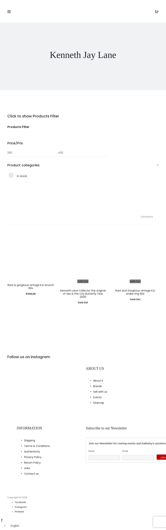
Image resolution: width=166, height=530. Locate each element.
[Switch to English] (13, 526)
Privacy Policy (32, 457)
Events (97, 397)
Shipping (29, 440)
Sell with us (100, 392)
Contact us (31, 474)
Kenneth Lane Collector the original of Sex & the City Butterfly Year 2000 (83, 294)
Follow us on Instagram (28, 356)
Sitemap (98, 403)
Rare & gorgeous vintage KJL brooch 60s (31, 286)
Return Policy (32, 462)
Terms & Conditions (37, 446)
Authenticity (32, 451)
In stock (22, 176)
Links (27, 468)
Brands (97, 386)
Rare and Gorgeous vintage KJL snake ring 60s (135, 292)
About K (98, 381)
